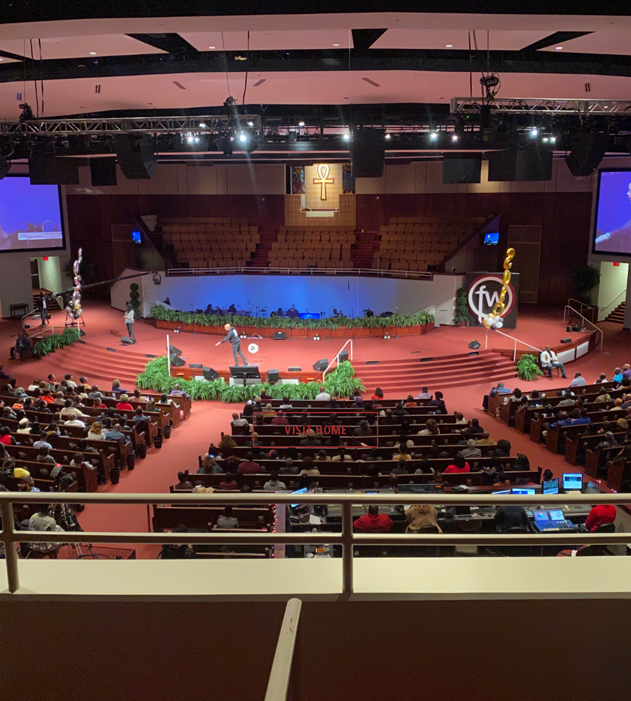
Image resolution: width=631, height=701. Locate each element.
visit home (315, 429)
